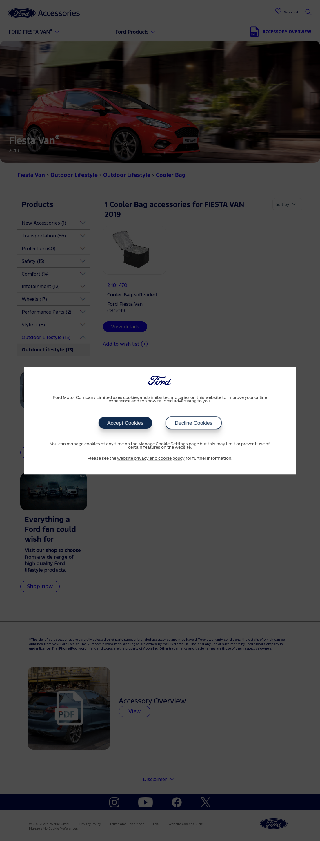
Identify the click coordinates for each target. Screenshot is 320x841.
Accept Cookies (125, 423)
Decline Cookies (193, 423)
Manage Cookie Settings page (168, 444)
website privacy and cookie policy (151, 459)
